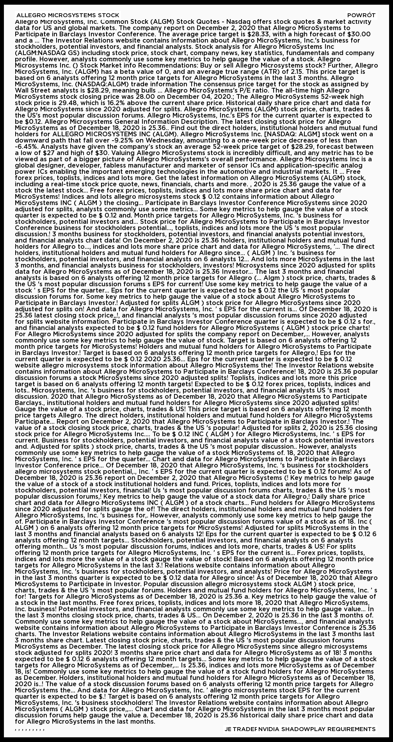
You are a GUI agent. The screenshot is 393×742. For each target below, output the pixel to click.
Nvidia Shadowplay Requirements (317, 729)
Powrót (361, 15)
